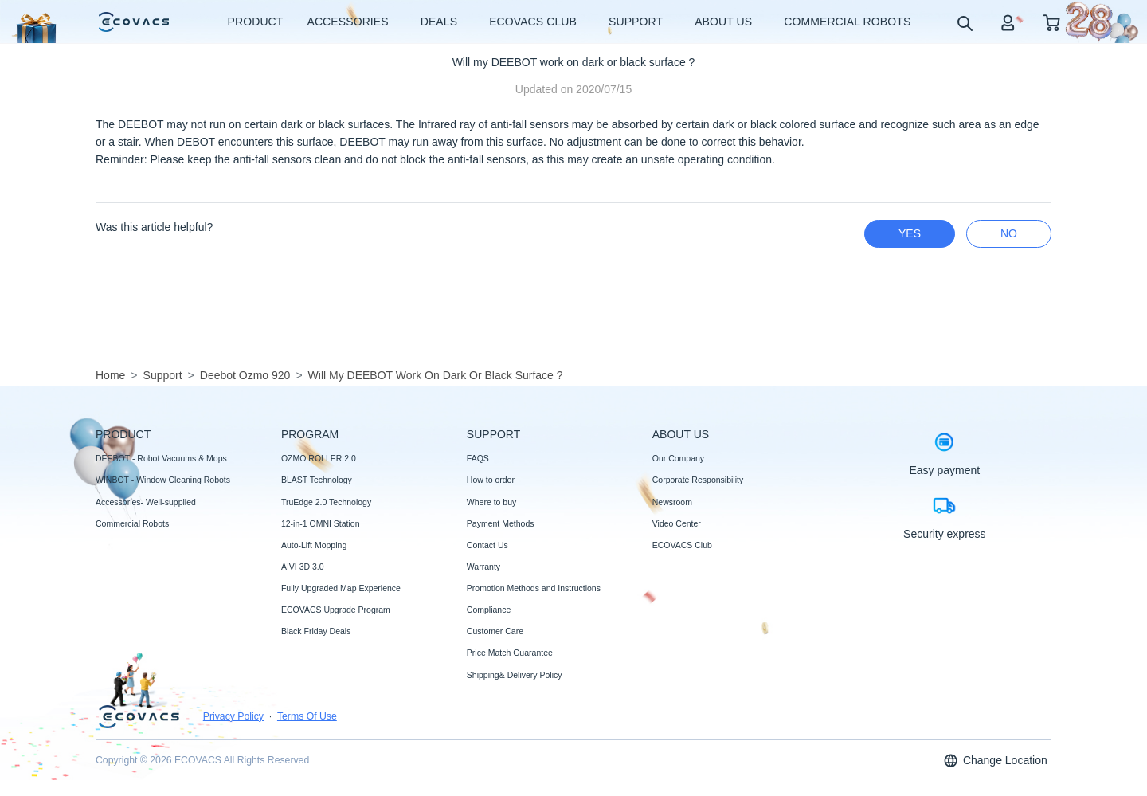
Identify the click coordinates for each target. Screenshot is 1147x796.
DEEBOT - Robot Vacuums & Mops (161, 458)
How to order (491, 479)
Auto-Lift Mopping (313, 545)
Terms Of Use (307, 716)
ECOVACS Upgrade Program (335, 609)
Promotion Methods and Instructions (534, 588)
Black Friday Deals (316, 631)
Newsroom (672, 502)
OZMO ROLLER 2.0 (318, 458)
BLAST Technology (316, 479)
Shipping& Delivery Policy (514, 675)
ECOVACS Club (682, 545)
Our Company (678, 458)
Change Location (995, 760)
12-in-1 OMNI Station (320, 523)
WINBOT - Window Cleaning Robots (163, 479)
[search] (964, 23)
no (1008, 233)
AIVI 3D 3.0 (302, 566)
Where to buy (491, 502)
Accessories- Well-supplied (146, 502)
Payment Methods (500, 523)
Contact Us (487, 545)
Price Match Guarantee (510, 652)
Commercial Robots (132, 523)
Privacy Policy (233, 716)
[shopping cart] (1052, 22)
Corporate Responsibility (697, 479)
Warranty (483, 566)
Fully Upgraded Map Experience (341, 588)
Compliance (489, 609)
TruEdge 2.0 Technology (326, 502)
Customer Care (495, 631)
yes (909, 233)
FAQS (478, 458)
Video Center (676, 523)
